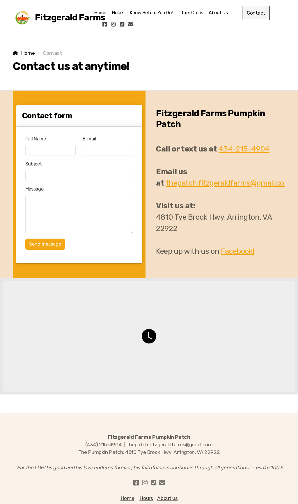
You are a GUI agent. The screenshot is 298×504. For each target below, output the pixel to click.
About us (167, 498)
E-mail (89, 139)
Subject (33, 164)
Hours (146, 498)
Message (34, 189)
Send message (45, 244)
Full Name (35, 139)
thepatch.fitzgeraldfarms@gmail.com (228, 183)
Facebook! (237, 251)
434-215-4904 (244, 149)
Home (28, 53)
